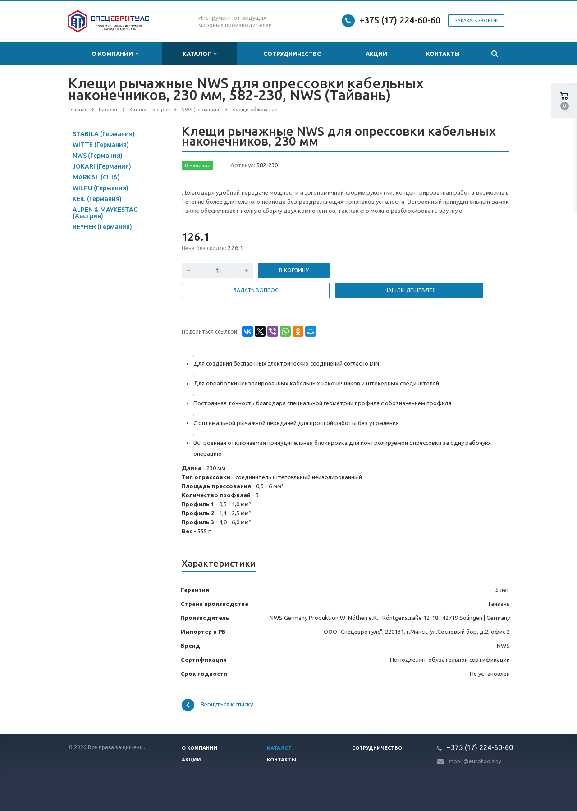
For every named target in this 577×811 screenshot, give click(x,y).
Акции (376, 53)
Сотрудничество (292, 53)
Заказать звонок (476, 20)
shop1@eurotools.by (474, 761)
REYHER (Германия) (102, 226)
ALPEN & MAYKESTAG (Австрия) (105, 213)
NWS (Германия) (98, 155)
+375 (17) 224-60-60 (399, 20)
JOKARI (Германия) (102, 166)
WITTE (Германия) (101, 144)
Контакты (443, 53)
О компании (115, 53)
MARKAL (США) (96, 177)
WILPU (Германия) (100, 188)
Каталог (199, 53)
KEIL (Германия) (97, 198)
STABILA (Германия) (104, 133)
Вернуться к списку (217, 705)
